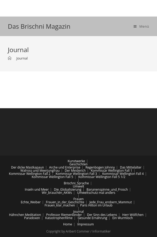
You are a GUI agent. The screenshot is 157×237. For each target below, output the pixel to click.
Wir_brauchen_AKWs (57, 192)
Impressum (85, 224)
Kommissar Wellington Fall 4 (123, 173)
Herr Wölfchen (133, 215)
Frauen (78, 199)
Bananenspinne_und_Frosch (107, 189)
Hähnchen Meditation (25, 215)
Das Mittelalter (130, 167)
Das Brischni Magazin (39, 26)
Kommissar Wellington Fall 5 (52, 177)
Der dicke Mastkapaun (27, 167)
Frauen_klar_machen (59, 205)
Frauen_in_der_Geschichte (65, 202)
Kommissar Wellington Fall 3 (76, 173)
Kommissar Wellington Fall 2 (29, 173)
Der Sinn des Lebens (102, 215)
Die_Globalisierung (67, 189)
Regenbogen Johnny (100, 167)
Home (67, 224)
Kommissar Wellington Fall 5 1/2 (101, 177)
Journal (78, 211)
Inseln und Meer (37, 189)
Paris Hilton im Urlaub (96, 205)
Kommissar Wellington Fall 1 (111, 170)
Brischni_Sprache (76, 183)
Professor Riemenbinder (64, 215)
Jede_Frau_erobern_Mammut (110, 202)
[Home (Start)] (9, 58)
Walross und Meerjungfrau (40, 170)
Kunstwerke (76, 161)
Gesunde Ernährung (92, 218)
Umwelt (78, 186)
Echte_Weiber (31, 202)
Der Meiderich (75, 170)
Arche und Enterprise (64, 167)
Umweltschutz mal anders (96, 192)
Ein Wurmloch (122, 218)
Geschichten (78, 164)
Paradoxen (32, 218)
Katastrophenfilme (59, 218)
